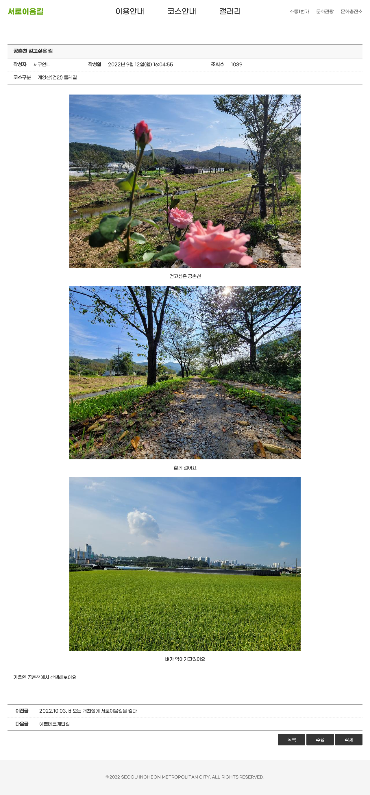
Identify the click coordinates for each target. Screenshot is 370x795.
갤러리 (230, 11)
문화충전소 (351, 11)
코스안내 (181, 11)
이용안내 (129, 11)
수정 (320, 740)
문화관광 (325, 11)
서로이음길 (26, 12)
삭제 (349, 740)
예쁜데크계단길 (54, 724)
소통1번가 (299, 11)
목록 (291, 740)
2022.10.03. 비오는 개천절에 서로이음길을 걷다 (88, 711)
